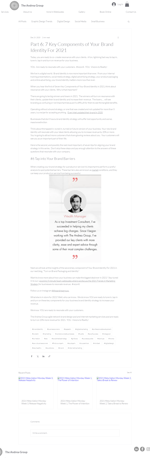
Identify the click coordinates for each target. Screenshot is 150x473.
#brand (61, 348)
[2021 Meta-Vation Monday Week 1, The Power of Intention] (75, 386)
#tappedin (67, 329)
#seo (46, 339)
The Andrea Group (32, 5)
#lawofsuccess (93, 334)
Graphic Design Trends (41, 21)
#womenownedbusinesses (64, 334)
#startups (100, 339)
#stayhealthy (36, 348)
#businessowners (53, 329)
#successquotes (87, 339)
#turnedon (36, 339)
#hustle (81, 334)
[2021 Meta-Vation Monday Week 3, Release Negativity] (36, 386)
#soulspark (71, 343)
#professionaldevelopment (101, 329)
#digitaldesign (109, 343)
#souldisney (50, 348)
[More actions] (118, 37)
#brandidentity (37, 329)
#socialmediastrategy (59, 339)
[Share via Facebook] (31, 356)
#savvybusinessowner (40, 343)
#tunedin (35, 334)
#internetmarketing (75, 348)
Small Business (98, 21)
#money (111, 339)
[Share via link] (49, 356)
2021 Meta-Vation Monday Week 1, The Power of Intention (74, 402)
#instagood (106, 334)
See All (129, 372)
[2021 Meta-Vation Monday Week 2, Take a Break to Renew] (114, 386)
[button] (127, 4)
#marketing (47, 334)
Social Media (80, 21)
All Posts (22, 21)
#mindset (96, 343)
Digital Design (63, 21)
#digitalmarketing (81, 329)
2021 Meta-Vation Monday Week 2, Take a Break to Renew (114, 402)
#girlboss (74, 339)
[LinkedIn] (136, 449)
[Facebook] (142, 449)
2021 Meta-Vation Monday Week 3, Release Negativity (33, 402)
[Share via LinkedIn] (43, 356)
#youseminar (84, 343)
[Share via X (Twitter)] (37, 356)
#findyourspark (57, 343)
